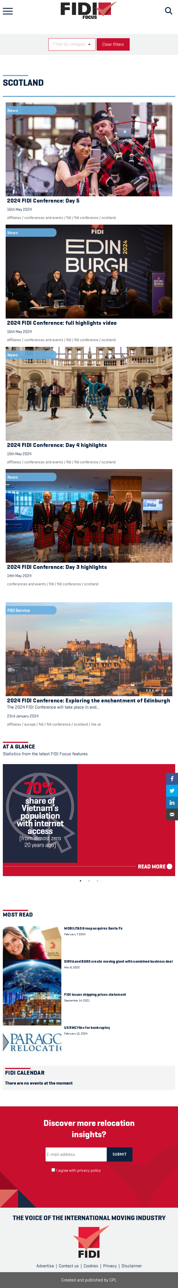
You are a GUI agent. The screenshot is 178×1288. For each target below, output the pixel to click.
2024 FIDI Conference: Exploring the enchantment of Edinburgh (88, 700)
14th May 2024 (19, 575)
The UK (96, 724)
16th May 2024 (19, 209)
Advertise (45, 1265)
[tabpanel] (89, 820)
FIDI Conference (86, 217)
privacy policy (89, 1170)
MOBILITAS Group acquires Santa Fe (93, 928)
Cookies (91, 1265)
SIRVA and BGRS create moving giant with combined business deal (118, 961)
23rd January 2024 (22, 716)
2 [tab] (89, 881)
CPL (113, 1280)
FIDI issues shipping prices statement (95, 994)
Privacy (110, 1265)
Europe (30, 724)
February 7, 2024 (75, 934)
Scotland (108, 217)
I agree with (78, 1170)
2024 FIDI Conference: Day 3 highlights (57, 567)
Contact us (69, 1265)
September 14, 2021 (77, 1000)
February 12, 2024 (76, 1033)
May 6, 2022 (72, 967)
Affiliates (14, 217)
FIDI (68, 217)
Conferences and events (43, 217)
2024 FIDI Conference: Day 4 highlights (57, 445)
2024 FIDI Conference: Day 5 (43, 200)
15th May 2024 (19, 453)
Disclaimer (131, 1265)
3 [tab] (97, 881)
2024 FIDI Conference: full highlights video (62, 323)
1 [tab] (80, 881)
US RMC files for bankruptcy (87, 1027)
